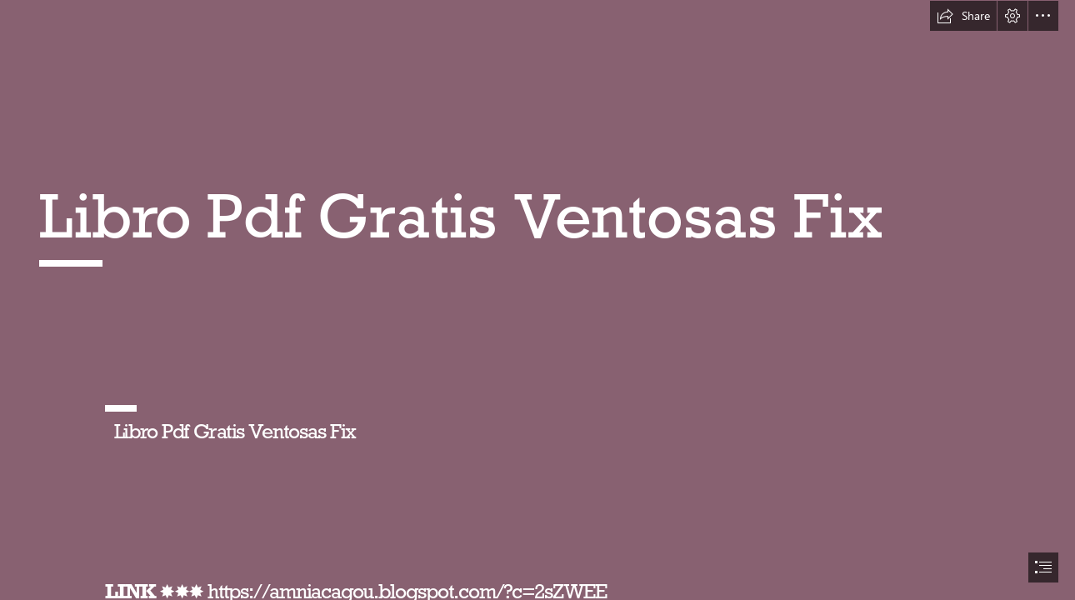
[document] (537, 300)
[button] (963, 16)
